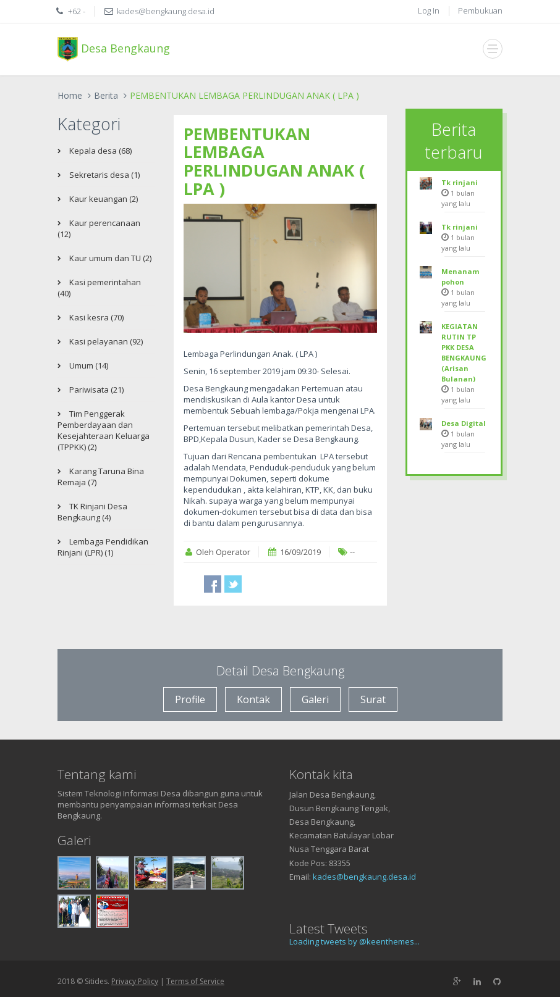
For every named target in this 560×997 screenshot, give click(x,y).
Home (69, 95)
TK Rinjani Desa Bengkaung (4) (92, 512)
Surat (373, 699)
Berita (106, 95)
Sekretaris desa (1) (103, 174)
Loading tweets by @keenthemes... (354, 941)
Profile (190, 699)
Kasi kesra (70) (95, 317)
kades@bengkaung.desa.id (364, 876)
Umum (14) (87, 365)
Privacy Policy (134, 981)
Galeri (315, 699)
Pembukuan (480, 10)
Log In (428, 10)
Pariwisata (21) (95, 389)
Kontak (253, 699)
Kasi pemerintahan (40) (99, 288)
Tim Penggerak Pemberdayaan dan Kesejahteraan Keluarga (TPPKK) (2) (103, 430)
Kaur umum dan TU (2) (109, 258)
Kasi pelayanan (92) (105, 341)
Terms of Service (195, 981)
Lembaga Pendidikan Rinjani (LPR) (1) (102, 547)
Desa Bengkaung (113, 49)
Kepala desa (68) (99, 150)
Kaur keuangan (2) (102, 198)
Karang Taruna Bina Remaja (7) (100, 476)
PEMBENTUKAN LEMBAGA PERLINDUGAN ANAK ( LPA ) (274, 161)
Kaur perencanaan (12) (98, 228)
